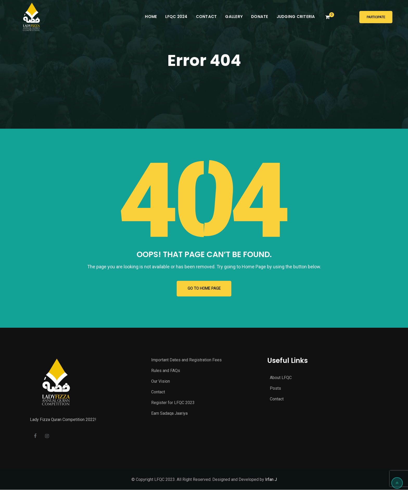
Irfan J (271, 479)
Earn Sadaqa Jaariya (169, 413)
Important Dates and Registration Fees (186, 359)
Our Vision (160, 381)
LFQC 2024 (176, 16)
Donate (259, 16)
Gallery (234, 16)
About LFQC (281, 377)
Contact (206, 16)
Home (151, 16)
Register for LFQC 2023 (173, 402)
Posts (275, 388)
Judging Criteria (296, 16)
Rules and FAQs (165, 370)
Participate (376, 17)
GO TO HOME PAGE (204, 288)
